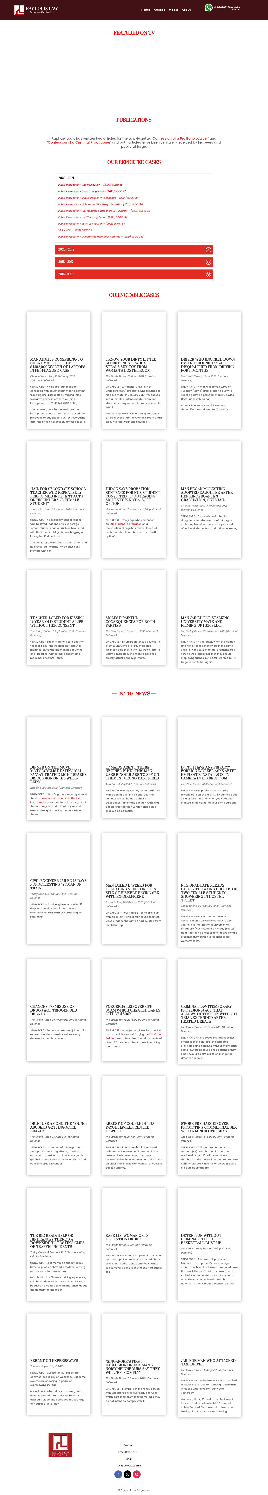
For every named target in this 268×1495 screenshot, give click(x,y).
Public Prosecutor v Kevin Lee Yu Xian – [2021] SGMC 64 (91, 223)
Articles (159, 9)
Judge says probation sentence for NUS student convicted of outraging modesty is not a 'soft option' (133, 496)
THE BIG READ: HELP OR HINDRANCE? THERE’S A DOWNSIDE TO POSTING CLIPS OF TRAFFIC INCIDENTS (57, 1241)
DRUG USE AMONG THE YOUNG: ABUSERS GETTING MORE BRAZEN (58, 1127)
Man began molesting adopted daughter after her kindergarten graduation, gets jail (207, 494)
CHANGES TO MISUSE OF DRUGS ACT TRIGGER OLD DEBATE (53, 1010)
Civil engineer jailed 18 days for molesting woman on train (58, 885)
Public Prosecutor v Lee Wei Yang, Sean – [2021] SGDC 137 (92, 217)
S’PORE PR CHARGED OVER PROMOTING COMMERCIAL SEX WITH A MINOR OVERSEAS (209, 1127)
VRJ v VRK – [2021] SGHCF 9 (75, 230)
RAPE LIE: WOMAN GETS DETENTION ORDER (127, 1238)
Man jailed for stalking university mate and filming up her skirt (205, 622)
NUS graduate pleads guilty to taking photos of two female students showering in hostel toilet (209, 893)
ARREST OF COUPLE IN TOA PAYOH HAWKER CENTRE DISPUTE (130, 1127)
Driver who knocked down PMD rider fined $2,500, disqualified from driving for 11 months (208, 365)
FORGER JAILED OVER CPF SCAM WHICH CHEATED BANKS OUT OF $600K (133, 1010)
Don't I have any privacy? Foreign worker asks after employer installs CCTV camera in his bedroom (209, 773)
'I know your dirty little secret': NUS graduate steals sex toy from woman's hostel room (131, 365)
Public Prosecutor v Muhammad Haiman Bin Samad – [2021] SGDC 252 (100, 236)
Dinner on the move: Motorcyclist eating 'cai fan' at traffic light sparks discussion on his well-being (58, 774)
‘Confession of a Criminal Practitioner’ (79, 142)
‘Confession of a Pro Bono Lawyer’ (180, 138)
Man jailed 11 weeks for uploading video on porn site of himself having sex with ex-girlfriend (132, 891)
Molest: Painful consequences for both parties (130, 622)
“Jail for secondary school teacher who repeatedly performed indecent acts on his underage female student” (58, 496)
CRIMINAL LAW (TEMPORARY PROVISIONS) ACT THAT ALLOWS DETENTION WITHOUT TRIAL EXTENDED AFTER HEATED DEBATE (209, 1014)
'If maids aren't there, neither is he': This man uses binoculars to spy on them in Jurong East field (132, 773)
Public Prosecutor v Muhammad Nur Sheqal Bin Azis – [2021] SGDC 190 (100, 204)
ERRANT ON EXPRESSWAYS (54, 1361)
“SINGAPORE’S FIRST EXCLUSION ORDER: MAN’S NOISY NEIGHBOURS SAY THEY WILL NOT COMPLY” (133, 1367)
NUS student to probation (125, 524)
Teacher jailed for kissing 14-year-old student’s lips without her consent (57, 622)
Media (173, 9)
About (186, 9)
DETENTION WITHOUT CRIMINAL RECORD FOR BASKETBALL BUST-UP (202, 1239)
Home (145, 9)
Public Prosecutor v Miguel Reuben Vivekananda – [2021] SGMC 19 (98, 198)
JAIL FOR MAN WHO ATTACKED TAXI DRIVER (208, 1363)
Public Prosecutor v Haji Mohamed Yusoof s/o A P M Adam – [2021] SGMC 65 (104, 211)
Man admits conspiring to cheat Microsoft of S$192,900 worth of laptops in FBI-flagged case (57, 365)
